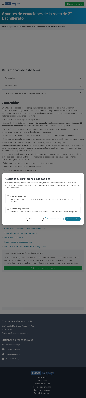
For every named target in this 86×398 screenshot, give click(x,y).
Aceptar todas (72, 219)
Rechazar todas (35, 219)
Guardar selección (54, 219)
